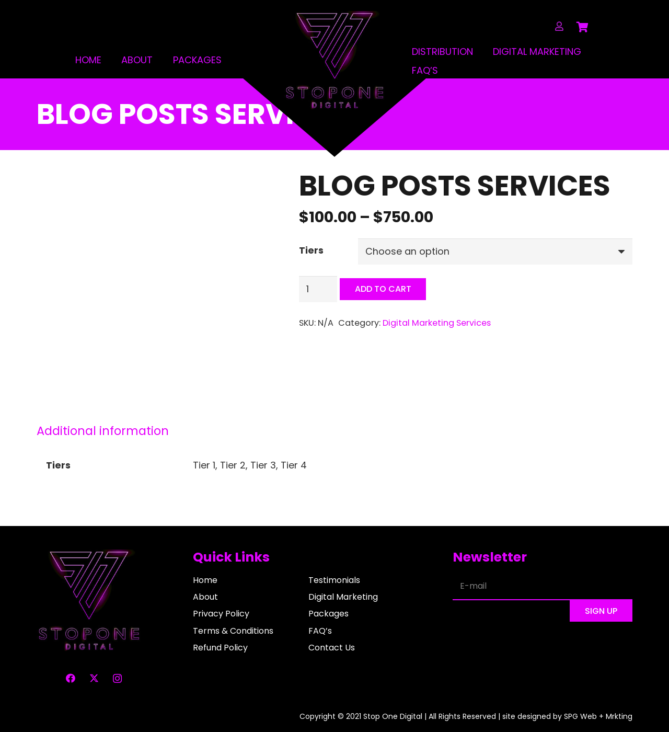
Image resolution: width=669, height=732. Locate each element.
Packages (196, 59)
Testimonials (334, 580)
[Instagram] (117, 678)
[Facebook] (70, 678)
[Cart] (582, 27)
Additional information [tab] (103, 430)
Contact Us (331, 648)
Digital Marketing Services (437, 323)
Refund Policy (220, 648)
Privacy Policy (221, 614)
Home (88, 59)
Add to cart (383, 289)
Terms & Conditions (233, 631)
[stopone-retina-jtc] (334, 60)
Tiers (311, 250)
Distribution (443, 51)
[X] (94, 678)
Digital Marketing (538, 51)
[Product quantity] (318, 289)
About (136, 59)
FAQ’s (425, 70)
